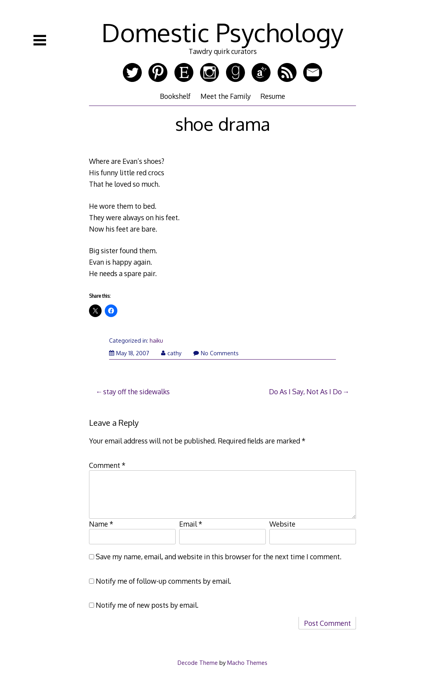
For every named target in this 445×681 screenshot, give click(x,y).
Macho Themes (247, 662)
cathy (171, 353)
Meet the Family (225, 96)
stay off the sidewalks (136, 391)
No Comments (216, 353)
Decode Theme (198, 662)
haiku (156, 340)
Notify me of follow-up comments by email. (163, 581)
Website (282, 524)
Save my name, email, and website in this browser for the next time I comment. (218, 556)
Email (190, 524)
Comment (107, 465)
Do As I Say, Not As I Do (305, 391)
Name (101, 524)
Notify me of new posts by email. (147, 605)
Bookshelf (175, 96)
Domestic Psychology (222, 32)
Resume (272, 96)
